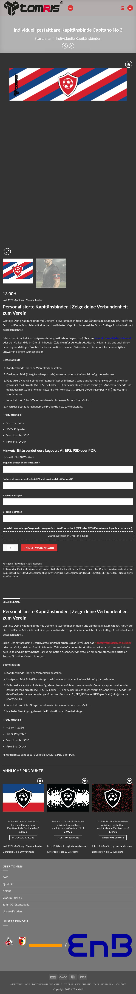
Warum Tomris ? (12, 897)
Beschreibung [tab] (11, 601)
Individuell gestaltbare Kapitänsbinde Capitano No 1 (68, 826)
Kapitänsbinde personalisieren (32, 569)
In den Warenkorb (39, 547)
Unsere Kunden (12, 911)
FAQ (5, 877)
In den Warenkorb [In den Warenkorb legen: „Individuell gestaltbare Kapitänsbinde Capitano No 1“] (68, 838)
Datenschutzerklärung (47, 984)
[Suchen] (130, 8)
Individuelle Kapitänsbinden (78, 38)
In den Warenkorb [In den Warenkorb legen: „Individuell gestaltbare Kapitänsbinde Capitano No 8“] (112, 838)
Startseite (43, 38)
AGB (27, 984)
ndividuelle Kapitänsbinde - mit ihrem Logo (70, 569)
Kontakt (120, 984)
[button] (70, 8)
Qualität (8, 884)
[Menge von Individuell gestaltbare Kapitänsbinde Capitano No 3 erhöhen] (16, 547)
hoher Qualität (100, 569)
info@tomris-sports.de (40, 374)
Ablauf (7, 890)
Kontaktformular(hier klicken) (113, 338)
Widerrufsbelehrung (78, 984)
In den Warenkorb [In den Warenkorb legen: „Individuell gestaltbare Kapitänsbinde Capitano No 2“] (23, 838)
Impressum (16, 984)
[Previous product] (71, 45)
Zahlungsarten (103, 984)
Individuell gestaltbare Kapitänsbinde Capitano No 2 (23, 826)
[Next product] (64, 45)
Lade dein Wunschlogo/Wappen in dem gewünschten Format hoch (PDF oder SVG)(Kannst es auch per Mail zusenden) (67, 528)
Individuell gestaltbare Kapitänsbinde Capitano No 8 (113, 826)
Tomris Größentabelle (16, 904)
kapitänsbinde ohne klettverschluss (45, 572)
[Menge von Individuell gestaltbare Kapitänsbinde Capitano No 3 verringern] (5, 547)
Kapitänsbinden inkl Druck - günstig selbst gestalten (90, 572)
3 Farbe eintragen (12, 511)
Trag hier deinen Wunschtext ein (22, 462)
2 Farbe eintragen (12, 495)
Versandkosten (34, 300)
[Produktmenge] (10, 547)
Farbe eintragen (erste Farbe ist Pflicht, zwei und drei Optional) (38, 478)
